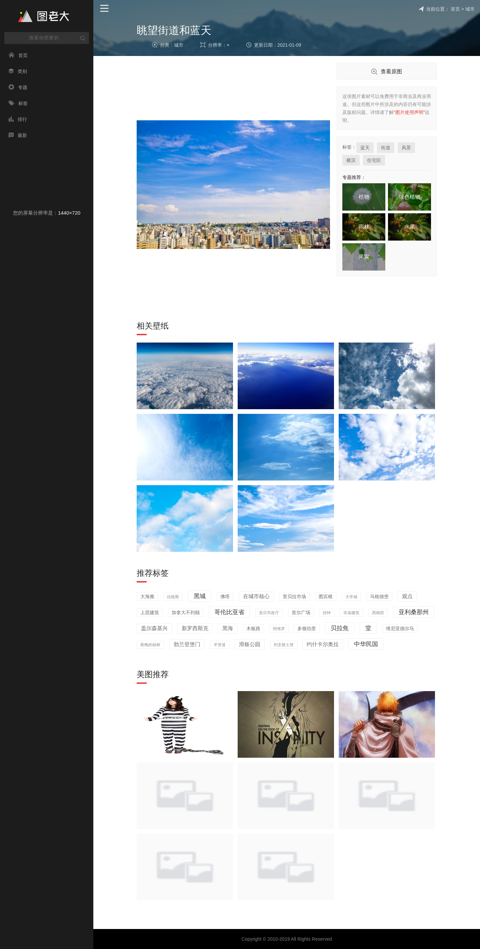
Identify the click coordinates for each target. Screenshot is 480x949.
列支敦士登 (284, 644)
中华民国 (366, 644)
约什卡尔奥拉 (323, 644)
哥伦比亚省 (229, 612)
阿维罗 (279, 628)
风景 (406, 147)
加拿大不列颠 (186, 612)
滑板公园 (249, 644)
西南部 (378, 612)
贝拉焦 (340, 628)
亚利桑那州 (414, 612)
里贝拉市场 (294, 596)
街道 (385, 147)
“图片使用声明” (409, 112)
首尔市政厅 (269, 612)
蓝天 (365, 147)
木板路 (253, 628)
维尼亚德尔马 (400, 628)
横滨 (351, 160)
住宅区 (374, 160)
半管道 (220, 644)
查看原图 (386, 72)
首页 (455, 9)
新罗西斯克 (195, 628)
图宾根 (326, 596)
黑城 (200, 596)
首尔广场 (301, 612)
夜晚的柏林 (150, 644)
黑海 (227, 628)
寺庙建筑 (351, 612)
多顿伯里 (306, 628)
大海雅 (147, 596)
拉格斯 (173, 596)
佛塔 (225, 596)
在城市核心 (256, 596)
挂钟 (327, 612)
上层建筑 (149, 612)
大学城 (351, 596)
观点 (407, 596)
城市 (470, 9)
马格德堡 (379, 596)
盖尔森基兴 (154, 628)
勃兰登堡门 (187, 644)
